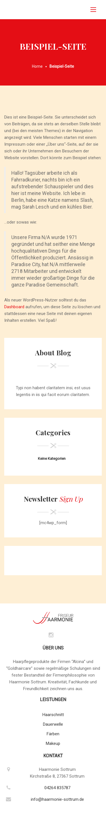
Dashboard (14, 306)
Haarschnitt (53, 714)
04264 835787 (57, 787)
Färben (53, 733)
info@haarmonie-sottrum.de (57, 799)
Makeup (53, 743)
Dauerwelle (53, 724)
